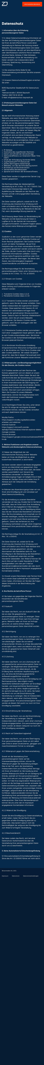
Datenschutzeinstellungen (30, 876)
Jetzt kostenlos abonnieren (32, 4)
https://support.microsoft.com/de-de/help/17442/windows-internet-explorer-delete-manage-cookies (21, 429)
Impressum (6, 75)
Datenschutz (15, 876)
